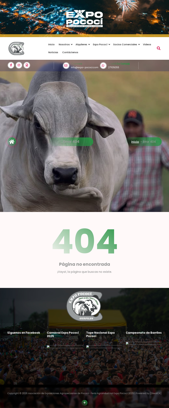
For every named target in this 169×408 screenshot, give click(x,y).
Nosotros (64, 44)
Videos (147, 44)
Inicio (51, 44)
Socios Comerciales (125, 44)
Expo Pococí (100, 44)
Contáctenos (70, 52)
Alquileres (81, 44)
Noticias (53, 52)
